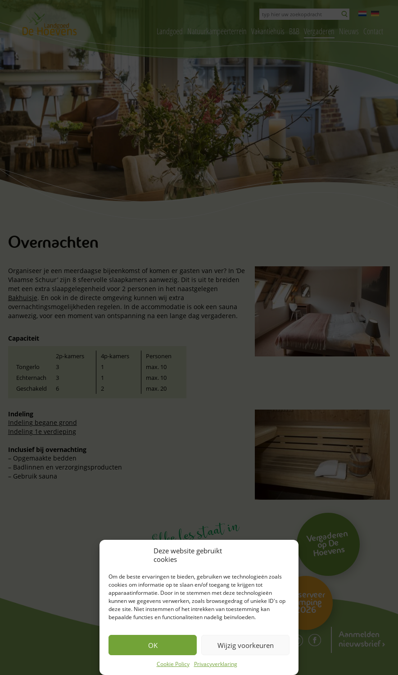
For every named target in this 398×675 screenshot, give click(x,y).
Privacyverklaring (215, 664)
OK (153, 645)
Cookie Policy (173, 664)
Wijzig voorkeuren (245, 645)
